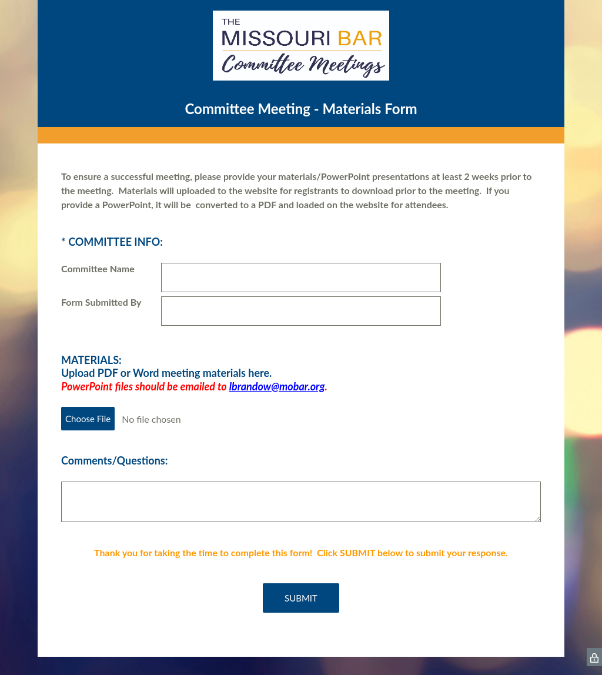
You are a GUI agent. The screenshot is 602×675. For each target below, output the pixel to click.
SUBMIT (301, 598)
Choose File (88, 418)
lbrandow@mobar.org (277, 386)
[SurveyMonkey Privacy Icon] (594, 657)
